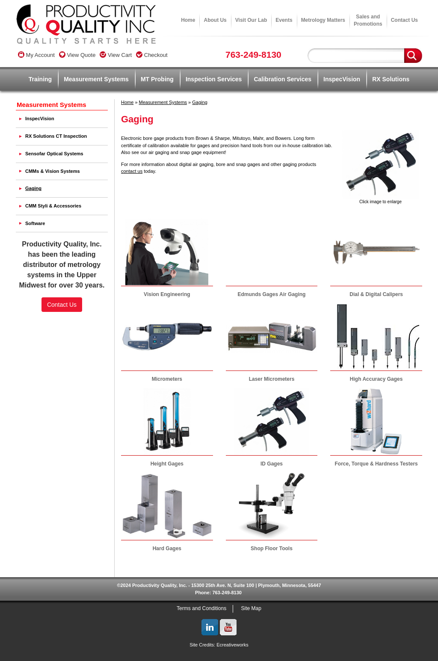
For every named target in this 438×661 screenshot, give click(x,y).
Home (188, 20)
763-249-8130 (253, 54)
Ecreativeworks (232, 644)
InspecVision (341, 79)
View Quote (77, 55)
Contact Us (404, 20)
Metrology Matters (323, 20)
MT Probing (157, 79)
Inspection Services (214, 79)
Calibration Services (282, 79)
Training (40, 79)
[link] (62, 324)
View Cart (116, 55)
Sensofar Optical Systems (54, 153)
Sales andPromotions (368, 20)
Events (283, 20)
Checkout (152, 55)
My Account (36, 55)
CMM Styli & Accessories (53, 205)
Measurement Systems (96, 79)
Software (35, 223)
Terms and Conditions (201, 608)
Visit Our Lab (251, 20)
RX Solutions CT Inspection (56, 136)
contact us (131, 171)
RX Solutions (390, 79)
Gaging (199, 102)
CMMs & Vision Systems (52, 171)
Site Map (251, 608)
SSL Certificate (61, 338)
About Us (215, 20)
